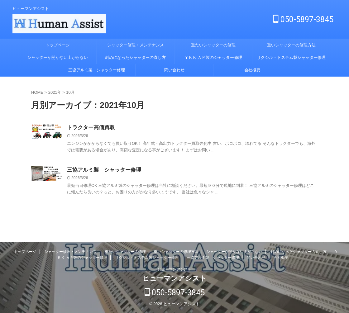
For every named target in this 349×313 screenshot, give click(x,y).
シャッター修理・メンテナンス (135, 45)
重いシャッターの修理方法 (291, 45)
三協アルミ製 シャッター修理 (96, 70)
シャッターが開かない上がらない (57, 57)
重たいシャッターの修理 (213, 45)
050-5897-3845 (303, 19)
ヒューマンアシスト (174, 270)
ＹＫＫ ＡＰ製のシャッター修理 (213, 57)
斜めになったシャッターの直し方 (135, 57)
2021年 (54, 92)
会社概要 (252, 70)
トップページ (57, 45)
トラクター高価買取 (89, 127)
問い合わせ (174, 70)
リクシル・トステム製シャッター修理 (291, 57)
